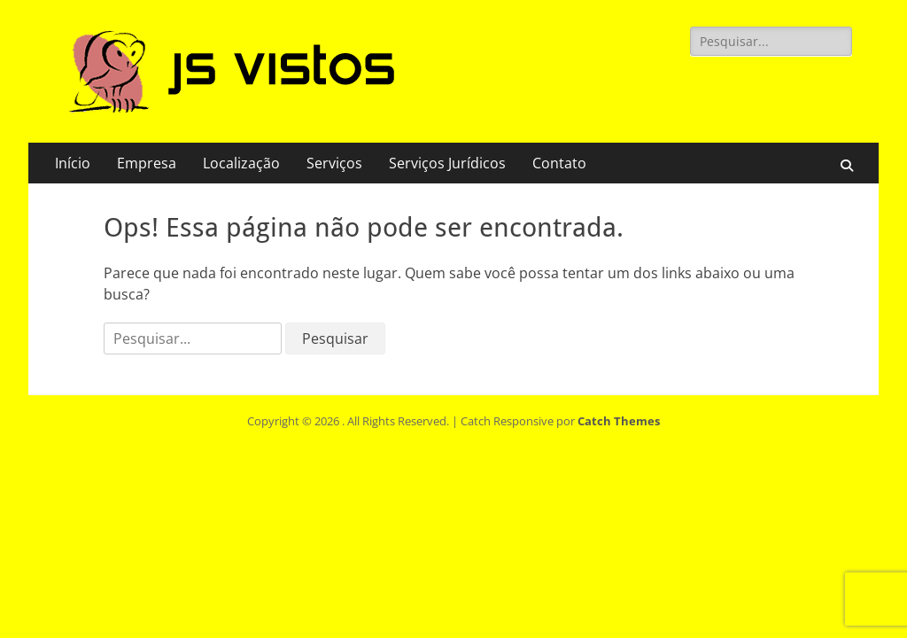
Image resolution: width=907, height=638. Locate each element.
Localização (241, 163)
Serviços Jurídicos (447, 163)
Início (72, 163)
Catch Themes (619, 421)
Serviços (334, 163)
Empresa (146, 163)
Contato (559, 163)
